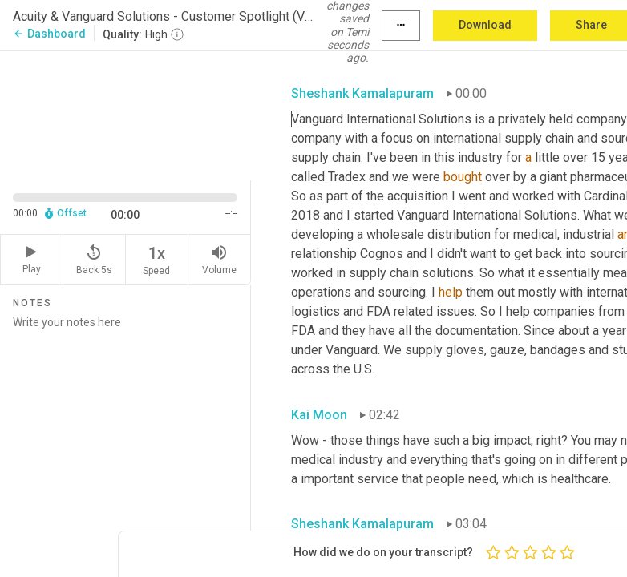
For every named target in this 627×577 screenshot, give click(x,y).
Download (485, 24)
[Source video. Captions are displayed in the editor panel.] (125, 113)
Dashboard (49, 33)
